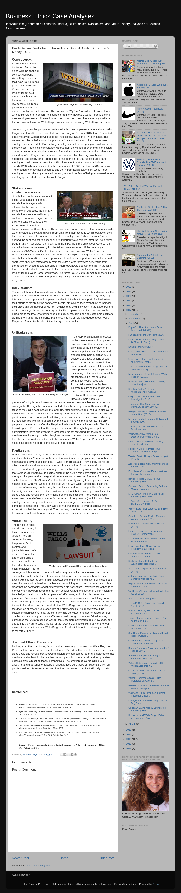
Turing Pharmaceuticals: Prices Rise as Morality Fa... (147, 619)
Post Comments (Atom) (39, 865)
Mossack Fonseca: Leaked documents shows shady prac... (148, 686)
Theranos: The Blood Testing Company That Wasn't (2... (143, 405)
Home (63, 858)
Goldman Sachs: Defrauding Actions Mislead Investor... (147, 487)
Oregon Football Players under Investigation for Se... (144, 398)
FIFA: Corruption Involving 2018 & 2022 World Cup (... (146, 341)
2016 (129, 730)
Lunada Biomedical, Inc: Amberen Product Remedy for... (146, 532)
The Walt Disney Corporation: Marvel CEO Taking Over (152, 232)
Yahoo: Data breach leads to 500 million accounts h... (145, 664)
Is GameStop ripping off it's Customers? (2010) (142, 502)
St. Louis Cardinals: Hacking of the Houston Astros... (146, 540)
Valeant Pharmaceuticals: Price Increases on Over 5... (144, 679)
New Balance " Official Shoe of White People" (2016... (147, 375)
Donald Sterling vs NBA (140, 347)
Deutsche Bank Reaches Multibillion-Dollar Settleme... (147, 627)
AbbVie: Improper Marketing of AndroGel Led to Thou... (144, 657)
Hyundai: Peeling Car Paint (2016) (146, 334)
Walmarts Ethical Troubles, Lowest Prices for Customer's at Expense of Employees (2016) (152, 136)
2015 (129, 734)
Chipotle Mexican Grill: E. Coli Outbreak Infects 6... (144, 555)
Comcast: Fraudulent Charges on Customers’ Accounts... (146, 642)
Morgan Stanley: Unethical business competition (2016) (147, 413)
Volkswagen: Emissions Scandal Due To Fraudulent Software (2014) (151, 162)
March (132, 724)
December (135, 314)
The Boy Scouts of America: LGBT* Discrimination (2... (147, 427)
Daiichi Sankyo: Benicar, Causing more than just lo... (146, 442)
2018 (129, 305)
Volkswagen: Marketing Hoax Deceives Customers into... (143, 435)
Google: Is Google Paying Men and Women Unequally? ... (146, 517)
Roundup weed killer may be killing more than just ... (146, 383)
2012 (129, 748)
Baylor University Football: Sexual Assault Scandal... (146, 612)
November (135, 318)
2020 (129, 296)
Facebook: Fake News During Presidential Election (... (144, 547)
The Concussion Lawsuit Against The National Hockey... (148, 368)
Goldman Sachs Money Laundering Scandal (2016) (147, 709)
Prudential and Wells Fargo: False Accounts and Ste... (146, 716)
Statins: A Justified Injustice (142, 598)
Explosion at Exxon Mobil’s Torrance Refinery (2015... (147, 585)
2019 (129, 300)
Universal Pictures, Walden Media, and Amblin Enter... (146, 360)
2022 (129, 286)
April (131, 323)
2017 (129, 310)
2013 (129, 743)
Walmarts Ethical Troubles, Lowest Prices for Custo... (146, 694)
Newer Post (20, 858)
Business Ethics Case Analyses (50, 16)
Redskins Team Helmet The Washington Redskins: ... (142, 562)
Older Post (106, 858)
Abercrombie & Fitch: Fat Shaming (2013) (150, 256)
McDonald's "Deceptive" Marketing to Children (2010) (152, 62)
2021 (129, 291)
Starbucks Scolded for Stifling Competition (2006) (152, 208)
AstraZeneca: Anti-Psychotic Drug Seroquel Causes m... (146, 577)
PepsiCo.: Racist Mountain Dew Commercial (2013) (145, 328)
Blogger (157, 884)
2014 (129, 739)
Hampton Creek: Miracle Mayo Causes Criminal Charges (144, 450)
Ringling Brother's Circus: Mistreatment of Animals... (143, 390)
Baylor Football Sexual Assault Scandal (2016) (144, 480)
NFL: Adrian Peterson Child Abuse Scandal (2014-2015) (146, 495)
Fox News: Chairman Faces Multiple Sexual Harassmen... (147, 472)
